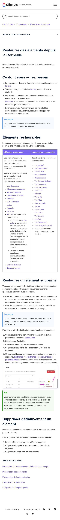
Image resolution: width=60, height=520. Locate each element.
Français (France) (32, 509)
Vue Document (40, 184)
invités (33, 89)
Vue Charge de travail (43, 225)
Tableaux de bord (14, 192)
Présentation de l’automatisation (16, 477)
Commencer (22, 24)
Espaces (10, 211)
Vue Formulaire (13, 202)
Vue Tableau (39, 171)
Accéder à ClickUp (11, 509)
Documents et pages (15, 195)
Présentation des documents (14, 472)
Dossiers (10, 199)
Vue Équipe (39, 216)
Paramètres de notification (13, 482)
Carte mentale (40, 203)
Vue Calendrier (40, 175)
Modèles (37, 219)
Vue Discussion (13, 186)
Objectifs (37, 194)
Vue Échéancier (40, 222)
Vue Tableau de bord (42, 181)
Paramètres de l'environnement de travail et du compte (25, 467)
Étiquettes (38, 213)
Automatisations (40, 168)
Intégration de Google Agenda (15, 488)
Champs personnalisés (16, 189)
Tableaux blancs (13, 268)
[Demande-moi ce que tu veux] (30, 16)
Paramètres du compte (40, 24)
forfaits (8, 86)
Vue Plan (38, 200)
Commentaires (40, 178)
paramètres (30, 338)
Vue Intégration (40, 187)
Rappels (10, 208)
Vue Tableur (39, 210)
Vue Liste (38, 197)
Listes (9, 205)
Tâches (10, 214)
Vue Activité (39, 165)
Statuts (37, 206)
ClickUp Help (7, 24)
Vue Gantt (38, 190)
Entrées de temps (14, 265)
